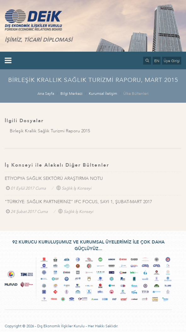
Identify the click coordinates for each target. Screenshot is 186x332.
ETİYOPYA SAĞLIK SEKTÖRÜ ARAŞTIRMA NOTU (54, 178)
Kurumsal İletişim (103, 93)
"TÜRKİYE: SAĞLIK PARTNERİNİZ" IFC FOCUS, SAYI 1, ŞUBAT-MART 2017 (78, 202)
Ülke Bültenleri (136, 93)
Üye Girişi (172, 60)
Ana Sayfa (45, 93)
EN (156, 60)
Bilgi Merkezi (71, 93)
